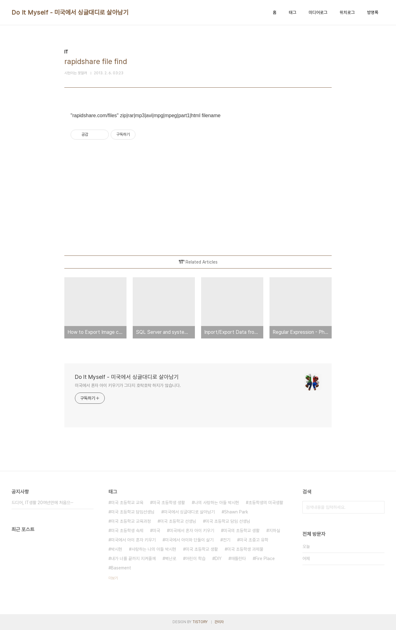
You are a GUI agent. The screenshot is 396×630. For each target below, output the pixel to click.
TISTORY (200, 622)
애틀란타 (238, 558)
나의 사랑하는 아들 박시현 (216, 502)
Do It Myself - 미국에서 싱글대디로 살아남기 (70, 12)
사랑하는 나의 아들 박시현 (153, 549)
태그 (292, 12)
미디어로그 (318, 12)
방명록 (372, 12)
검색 (378, 507)
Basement (121, 567)
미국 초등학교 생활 (202, 549)
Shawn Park (236, 511)
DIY (218, 558)
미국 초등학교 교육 (127, 502)
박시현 (116, 549)
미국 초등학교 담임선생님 (132, 511)
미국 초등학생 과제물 (245, 549)
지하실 (274, 530)
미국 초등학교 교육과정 (131, 521)
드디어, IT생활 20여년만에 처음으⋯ (43, 502)
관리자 (219, 622)
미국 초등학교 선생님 (178, 521)
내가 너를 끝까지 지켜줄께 (133, 558)
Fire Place (265, 558)
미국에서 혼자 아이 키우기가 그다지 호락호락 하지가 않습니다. (128, 385)
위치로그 (347, 12)
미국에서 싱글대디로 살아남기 (189, 511)
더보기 (113, 578)
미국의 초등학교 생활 (241, 530)
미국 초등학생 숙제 (127, 530)
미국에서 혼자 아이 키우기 (191, 530)
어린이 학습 (195, 558)
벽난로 (170, 558)
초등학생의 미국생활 (265, 502)
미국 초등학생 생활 (169, 502)
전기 (226, 539)
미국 (156, 530)
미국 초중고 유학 (254, 539)
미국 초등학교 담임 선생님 (227, 521)
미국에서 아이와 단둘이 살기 (189, 539)
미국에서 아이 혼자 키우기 (133, 539)
